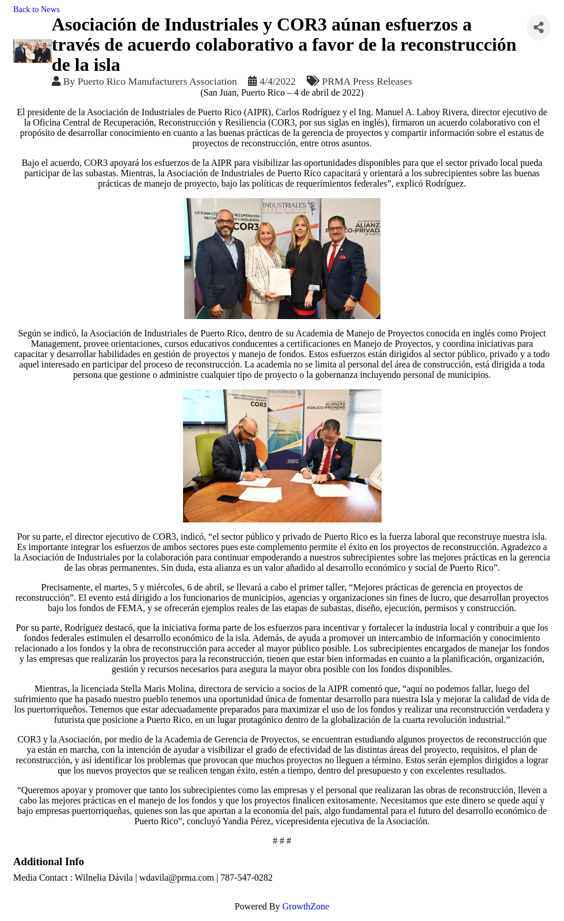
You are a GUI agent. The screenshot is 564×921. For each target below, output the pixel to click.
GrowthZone (305, 906)
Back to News (36, 9)
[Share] (539, 27)
